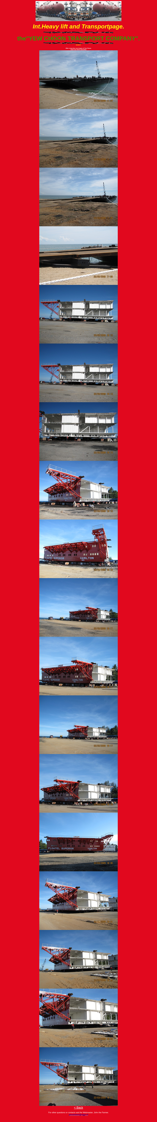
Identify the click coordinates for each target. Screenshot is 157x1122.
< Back (78, 1107)
